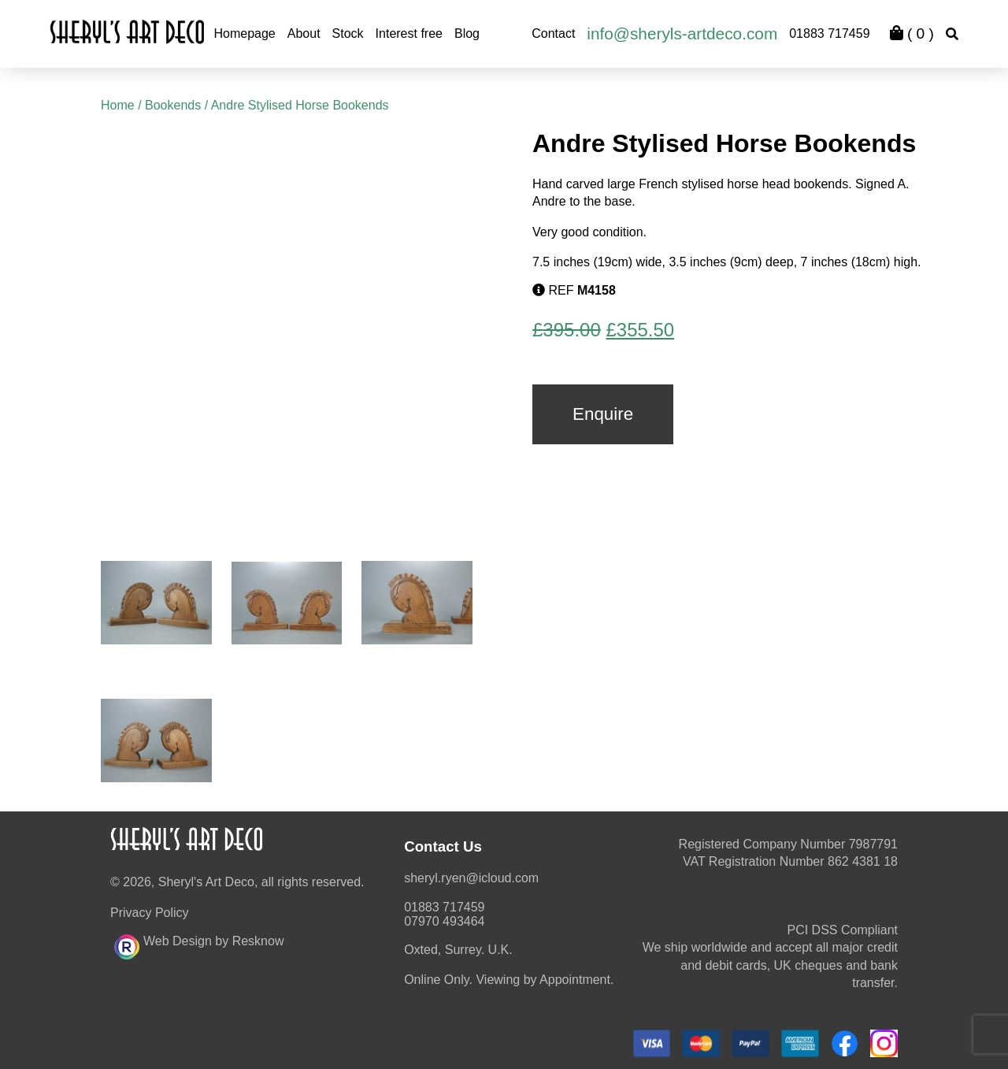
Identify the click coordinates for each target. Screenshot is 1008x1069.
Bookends (173, 105)
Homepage (244, 33)
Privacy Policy (149, 912)
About (304, 33)
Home (118, 105)
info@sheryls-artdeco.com (682, 33)
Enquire (603, 414)
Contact (553, 33)
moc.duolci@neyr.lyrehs (471, 878)
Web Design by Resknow (199, 944)
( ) (912, 33)
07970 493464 (444, 921)
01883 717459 (829, 33)
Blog (467, 33)
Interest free (409, 33)
